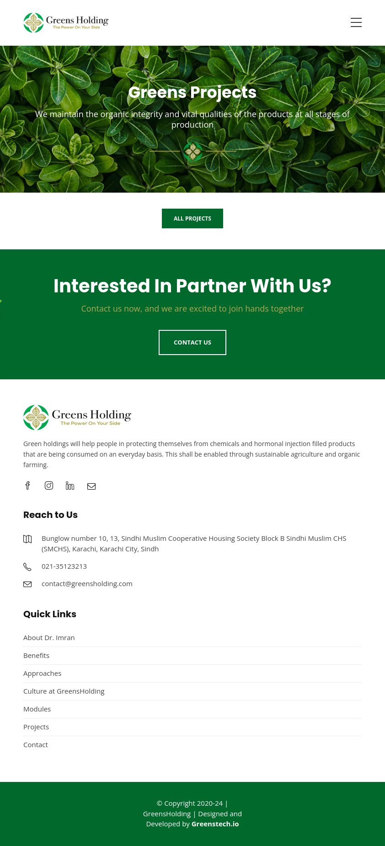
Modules (37, 708)
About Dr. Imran (49, 637)
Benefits (36, 655)
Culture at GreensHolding (63, 690)
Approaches (42, 673)
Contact (35, 744)
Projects (36, 726)
